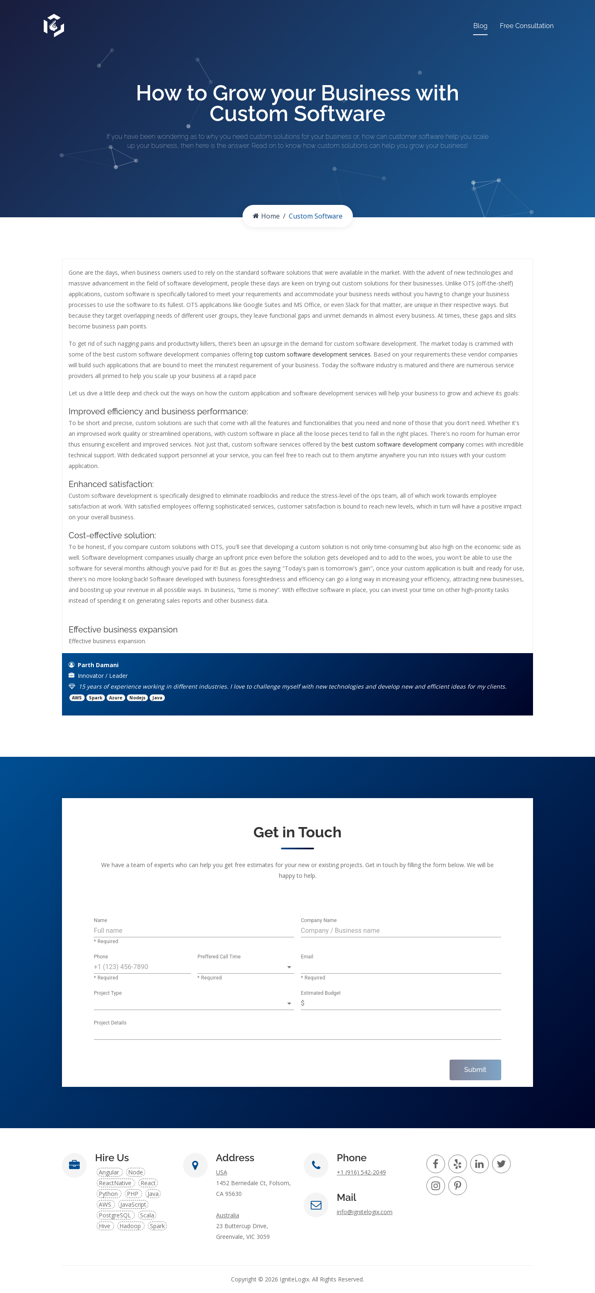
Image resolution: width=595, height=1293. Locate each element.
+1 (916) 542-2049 (361, 1172)
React (148, 1183)
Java (153, 1194)
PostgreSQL (116, 1215)
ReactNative (116, 1183)
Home (266, 216)
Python (109, 1194)
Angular (110, 1172)
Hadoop (131, 1226)
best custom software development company (403, 444)
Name (100, 920)
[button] (246, 967)
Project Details (110, 1023)
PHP (133, 1194)
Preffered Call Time (219, 957)
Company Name (319, 920)
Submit (475, 1070)
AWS (106, 1204)
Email (307, 957)
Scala (147, 1215)
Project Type (107, 993)
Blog (480, 26)
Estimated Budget (321, 993)
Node (135, 1172)
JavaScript (133, 1204)
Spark (157, 1226)
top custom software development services (312, 354)
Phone (101, 957)
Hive (105, 1226)
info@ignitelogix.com (365, 1212)
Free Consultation (527, 26)
